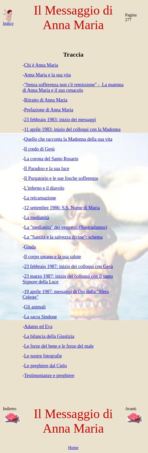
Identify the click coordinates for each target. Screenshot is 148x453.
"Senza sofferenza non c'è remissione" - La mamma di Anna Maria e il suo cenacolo (73, 87)
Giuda (30, 247)
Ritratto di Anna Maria (45, 100)
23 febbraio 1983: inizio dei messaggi (60, 119)
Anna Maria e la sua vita (47, 75)
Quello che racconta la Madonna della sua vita (68, 139)
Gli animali (35, 307)
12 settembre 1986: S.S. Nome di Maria (62, 207)
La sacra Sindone (40, 316)
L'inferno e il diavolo (44, 188)
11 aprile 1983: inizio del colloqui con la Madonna (72, 129)
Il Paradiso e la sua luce (46, 168)
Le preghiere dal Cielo (45, 365)
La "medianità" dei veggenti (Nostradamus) (65, 227)
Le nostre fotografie (43, 356)
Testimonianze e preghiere (49, 375)
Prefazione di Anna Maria (48, 109)
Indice (8, 21)
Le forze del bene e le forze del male (59, 346)
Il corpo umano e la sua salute (52, 256)
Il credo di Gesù (39, 149)
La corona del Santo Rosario (51, 158)
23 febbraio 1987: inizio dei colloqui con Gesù (68, 266)
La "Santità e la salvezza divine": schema (63, 237)
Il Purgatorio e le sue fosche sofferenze (61, 178)
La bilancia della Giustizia (49, 336)
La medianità (36, 217)
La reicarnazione (40, 198)
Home (73, 447)
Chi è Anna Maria (41, 65)
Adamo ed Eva (38, 326)
